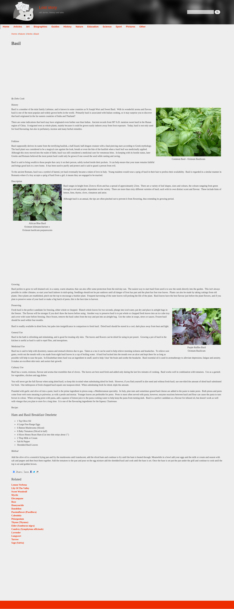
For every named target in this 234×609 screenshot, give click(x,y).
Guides (67, 26)
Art (39, 26)
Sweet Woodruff (19, 491)
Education (104, 26)
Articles (29, 26)
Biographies (51, 26)
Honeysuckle (17, 505)
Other (154, 26)
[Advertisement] (117, 71)
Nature (91, 26)
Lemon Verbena (19, 485)
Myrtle (14, 495)
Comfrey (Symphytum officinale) (27, 529)
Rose (13, 502)
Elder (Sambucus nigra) (23, 526)
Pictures (142, 26)
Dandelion (16, 508)
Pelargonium (17, 519)
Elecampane (17, 498)
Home (17, 26)
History (79, 26)
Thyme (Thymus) (19, 522)
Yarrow (15, 539)
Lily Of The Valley (20, 488)
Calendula (16, 515)
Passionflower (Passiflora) (24, 512)
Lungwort (16, 536)
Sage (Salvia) (17, 543)
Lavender (16, 532)
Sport (130, 26)
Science (118, 26)
